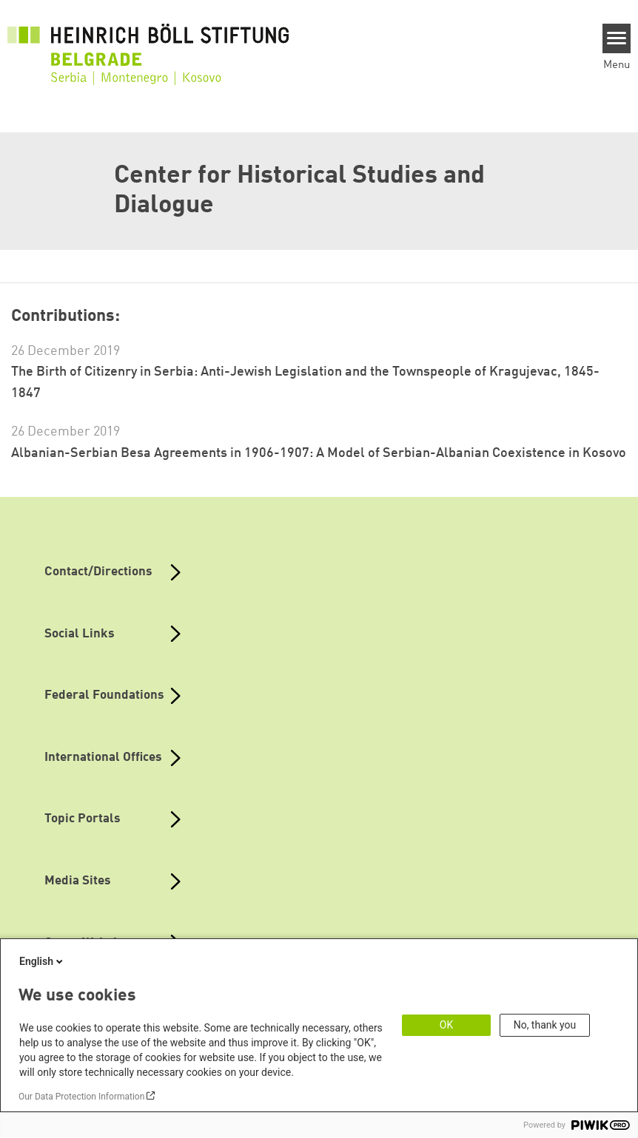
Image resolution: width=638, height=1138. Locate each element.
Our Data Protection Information (81, 1096)
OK (446, 1025)
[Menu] (616, 38)
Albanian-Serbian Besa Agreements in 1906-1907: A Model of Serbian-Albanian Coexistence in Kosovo (318, 453)
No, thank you (545, 1025)
